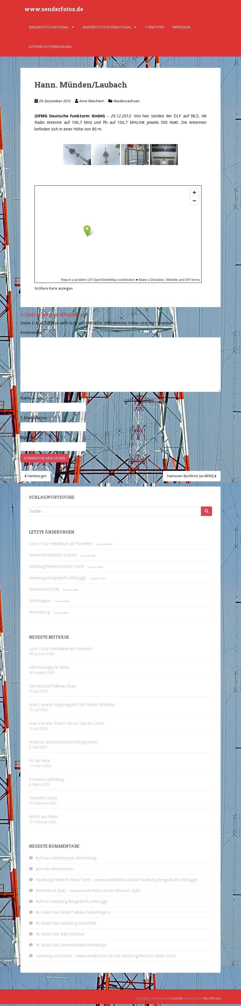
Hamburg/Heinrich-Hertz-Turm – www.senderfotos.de (84, 881)
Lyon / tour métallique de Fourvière (60, 545)
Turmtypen (154, 29)
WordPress (212, 1000)
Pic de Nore (39, 762)
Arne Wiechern (91, 102)
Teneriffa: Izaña (43, 800)
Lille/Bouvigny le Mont (49, 669)
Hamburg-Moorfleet (78, 925)
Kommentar (32, 334)
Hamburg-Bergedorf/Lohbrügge (57, 579)
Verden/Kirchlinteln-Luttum (53, 556)
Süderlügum (39, 602)
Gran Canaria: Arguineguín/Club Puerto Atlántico (72, 706)
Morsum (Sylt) (128, 892)
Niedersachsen (127, 102)
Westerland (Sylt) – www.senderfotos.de (72, 892)
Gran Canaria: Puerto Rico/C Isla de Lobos (67, 725)
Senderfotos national (49, 29)
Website (27, 439)
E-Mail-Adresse (35, 419)
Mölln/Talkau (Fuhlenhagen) (85, 914)
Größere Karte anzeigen (54, 290)
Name (27, 400)
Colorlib (176, 1000)
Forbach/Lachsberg (46, 781)
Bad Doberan (72, 936)
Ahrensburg (39, 614)
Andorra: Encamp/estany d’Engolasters (63, 743)
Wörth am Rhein (43, 818)
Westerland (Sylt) (44, 591)
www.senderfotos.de (53, 9)
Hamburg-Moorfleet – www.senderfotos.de (75, 957)
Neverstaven (62, 870)
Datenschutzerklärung (50, 48)
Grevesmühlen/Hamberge (83, 946)
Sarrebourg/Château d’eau (52, 687)
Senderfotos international (107, 29)
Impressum (181, 29)
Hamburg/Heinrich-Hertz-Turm (56, 568)
